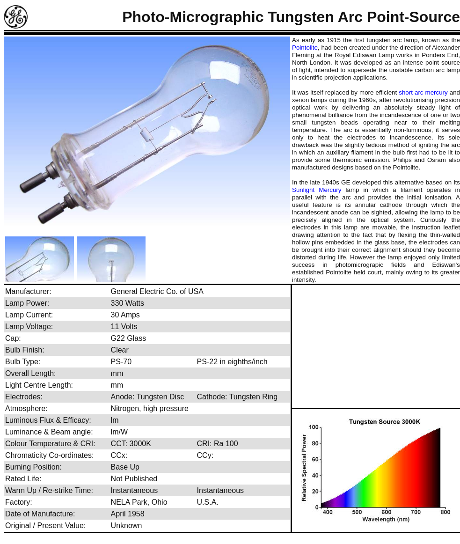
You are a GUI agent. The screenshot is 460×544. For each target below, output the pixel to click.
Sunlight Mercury (316, 189)
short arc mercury (423, 92)
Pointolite (305, 47)
